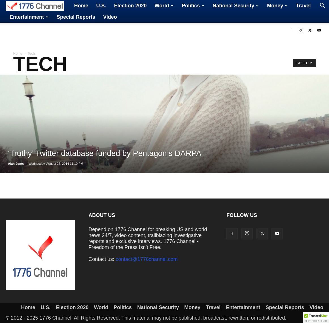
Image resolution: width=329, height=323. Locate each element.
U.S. (101, 6)
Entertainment (29, 17)
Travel (303, 6)
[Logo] (38, 6)
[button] (322, 6)
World (164, 6)
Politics (193, 6)
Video (110, 17)
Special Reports (76, 17)
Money (277, 6)
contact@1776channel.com (146, 259)
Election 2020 (130, 6)
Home (81, 6)
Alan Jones (16, 163)
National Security (236, 6)
